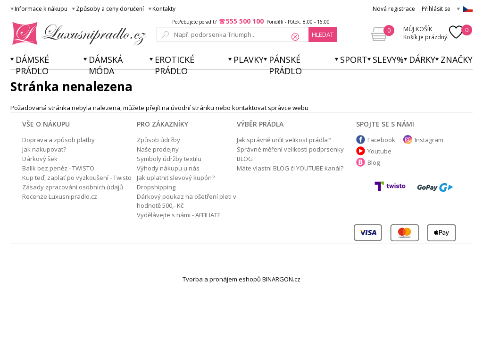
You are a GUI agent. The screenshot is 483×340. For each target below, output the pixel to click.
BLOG (245, 158)
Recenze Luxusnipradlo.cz (59, 196)
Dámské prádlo (32, 65)
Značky (457, 59)
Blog (373, 162)
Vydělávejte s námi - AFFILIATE (179, 215)
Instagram (429, 140)
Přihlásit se (436, 9)
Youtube (379, 151)
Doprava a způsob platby (58, 140)
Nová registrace (394, 9)
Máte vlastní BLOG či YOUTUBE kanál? (290, 168)
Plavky (248, 59)
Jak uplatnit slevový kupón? (176, 177)
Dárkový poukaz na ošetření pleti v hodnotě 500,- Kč (186, 201)
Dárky (422, 59)
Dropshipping (156, 187)
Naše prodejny (158, 149)
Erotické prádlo (174, 65)
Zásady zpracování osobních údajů (72, 187)
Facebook (381, 140)
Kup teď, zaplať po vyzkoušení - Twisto (77, 177)
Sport (353, 59)
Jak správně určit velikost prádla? (284, 140)
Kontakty (163, 9)
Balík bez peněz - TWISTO (58, 168)
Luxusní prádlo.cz (76, 33)
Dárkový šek (40, 158)
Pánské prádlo (285, 65)
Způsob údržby (158, 140)
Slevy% (388, 59)
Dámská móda (106, 65)
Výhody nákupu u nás (168, 168)
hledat (322, 34)
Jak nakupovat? (44, 149)
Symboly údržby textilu (169, 158)
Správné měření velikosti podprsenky (290, 149)
